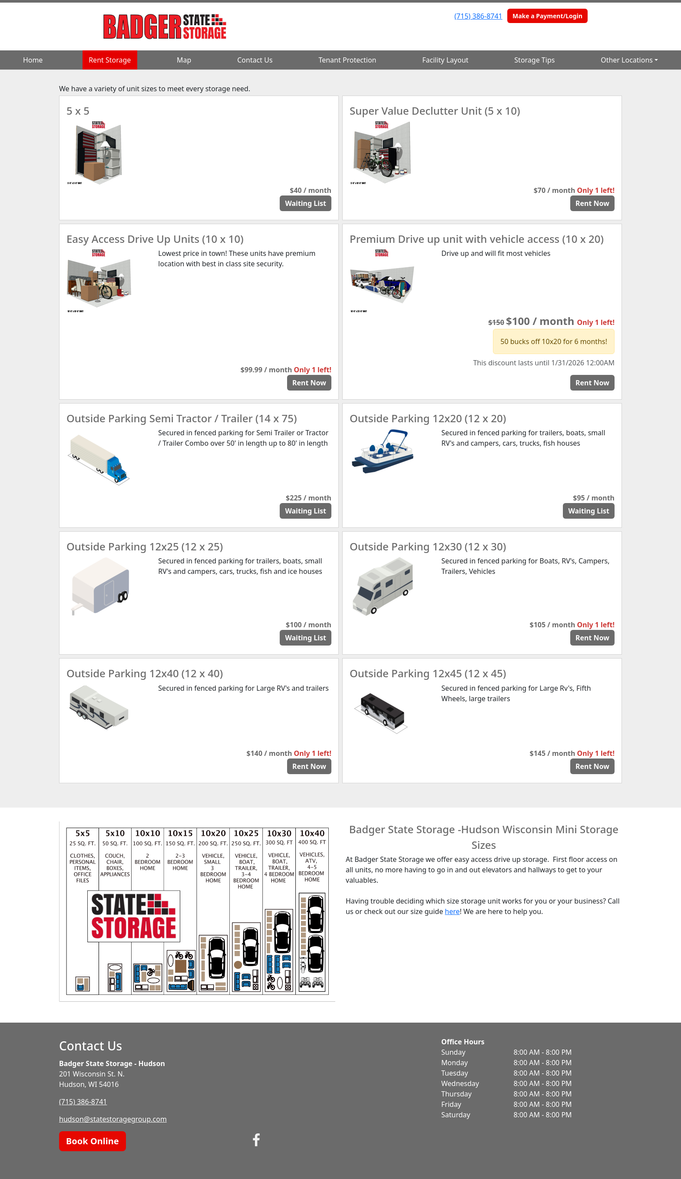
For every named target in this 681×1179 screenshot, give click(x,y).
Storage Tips (534, 60)
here (452, 911)
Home (33, 60)
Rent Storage (110, 60)
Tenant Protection (347, 60)
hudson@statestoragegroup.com (113, 1119)
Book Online (92, 1141)
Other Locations (627, 60)
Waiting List (305, 203)
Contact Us (254, 60)
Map (184, 60)
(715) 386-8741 (478, 16)
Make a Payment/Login (547, 16)
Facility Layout (445, 60)
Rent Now (592, 203)
